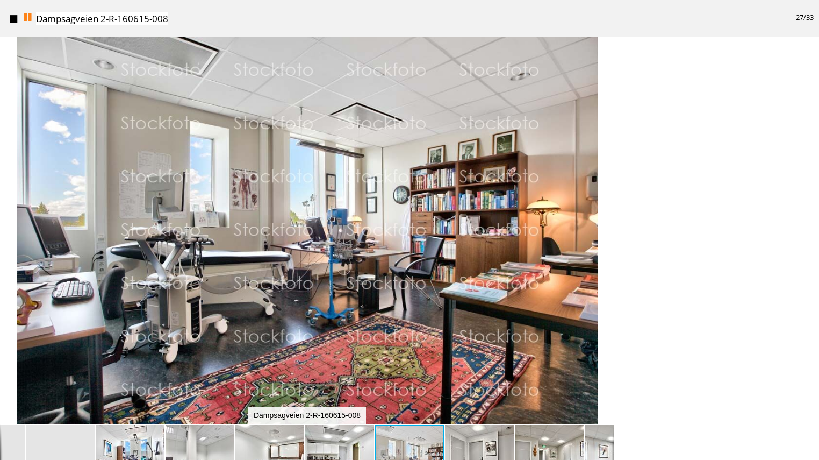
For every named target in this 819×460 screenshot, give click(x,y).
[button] (604, 64)
